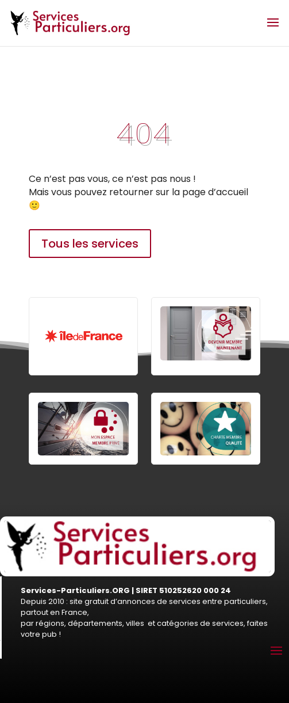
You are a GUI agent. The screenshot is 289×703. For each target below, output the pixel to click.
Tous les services (89, 243)
